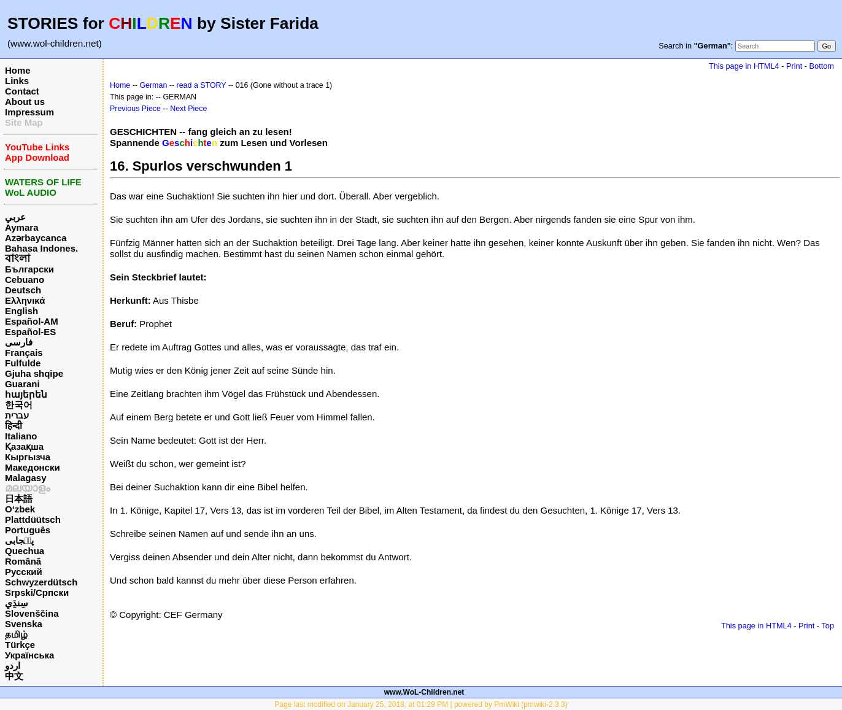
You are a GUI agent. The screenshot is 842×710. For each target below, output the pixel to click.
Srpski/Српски (37, 592)
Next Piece (188, 108)
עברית (17, 415)
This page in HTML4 (744, 66)
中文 (14, 676)
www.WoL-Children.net (424, 692)
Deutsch (23, 290)
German (153, 85)
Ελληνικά (25, 300)
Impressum (29, 112)
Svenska (23, 624)
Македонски (32, 467)
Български (29, 269)
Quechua (24, 551)
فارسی (19, 342)
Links (17, 80)
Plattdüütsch (33, 519)
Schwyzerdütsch (41, 582)
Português (27, 530)
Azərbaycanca (36, 238)
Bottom (821, 66)
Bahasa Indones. (41, 248)
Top (827, 625)
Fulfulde (23, 363)
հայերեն (26, 394)
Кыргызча (27, 457)
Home (18, 70)
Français (24, 352)
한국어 (19, 404)
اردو (12, 665)
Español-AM (31, 321)
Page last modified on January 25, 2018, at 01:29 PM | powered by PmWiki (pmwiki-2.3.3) (420, 704)
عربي (15, 217)
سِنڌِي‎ (16, 603)
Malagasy (26, 478)
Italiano (21, 436)
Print (794, 66)
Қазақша (24, 446)
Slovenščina (32, 613)
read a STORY (201, 85)
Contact (22, 91)
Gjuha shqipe (34, 373)
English (21, 311)
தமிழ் (16, 634)
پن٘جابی (19, 540)
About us (25, 101)
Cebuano (24, 279)
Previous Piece (135, 108)
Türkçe (20, 644)
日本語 (19, 498)
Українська (29, 655)
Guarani (22, 384)
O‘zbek (20, 509)
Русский (23, 571)
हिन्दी (13, 425)
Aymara (21, 227)
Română (23, 561)
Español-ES (30, 331)
